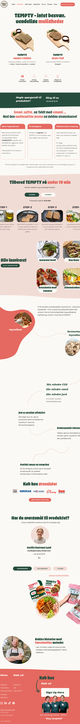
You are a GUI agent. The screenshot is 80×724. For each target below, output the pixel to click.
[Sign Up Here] (55, 692)
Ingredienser (4, 687)
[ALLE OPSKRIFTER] (10, 265)
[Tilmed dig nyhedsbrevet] (67, 4)
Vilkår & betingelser (6, 715)
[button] (28, 4)
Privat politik (4, 712)
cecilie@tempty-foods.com (39, 551)
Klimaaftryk (4, 697)
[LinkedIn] (39, 557)
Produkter (3, 694)
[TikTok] (9, 703)
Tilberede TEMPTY (6, 691)
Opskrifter (3, 684)
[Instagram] (1, 703)
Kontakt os (17, 684)
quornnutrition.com (54, 401)
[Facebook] (13, 703)
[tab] (32, 195)
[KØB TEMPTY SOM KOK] (40, 500)
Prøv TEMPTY (18, 691)
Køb (15, 687)
